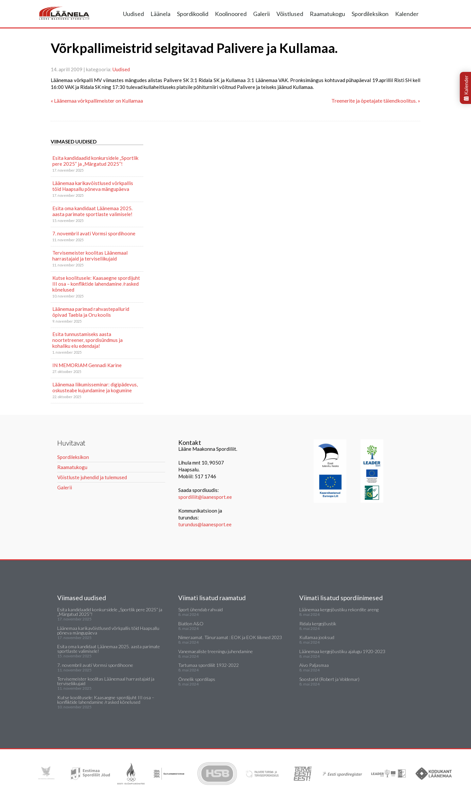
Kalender (407, 13)
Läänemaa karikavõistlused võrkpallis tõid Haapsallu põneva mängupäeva (92, 186)
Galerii (261, 13)
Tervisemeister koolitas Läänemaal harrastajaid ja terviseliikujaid (90, 256)
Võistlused (289, 13)
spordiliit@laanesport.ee (205, 497)
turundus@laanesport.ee (205, 524)
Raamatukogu (327, 13)
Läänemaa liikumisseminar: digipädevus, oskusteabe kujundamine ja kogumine (95, 387)
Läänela (160, 13)
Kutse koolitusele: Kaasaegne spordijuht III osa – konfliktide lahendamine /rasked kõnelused (96, 284)
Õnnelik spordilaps (196, 679)
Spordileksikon (370, 13)
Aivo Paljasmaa (314, 665)
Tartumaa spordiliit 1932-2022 (208, 665)
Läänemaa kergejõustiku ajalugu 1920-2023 (342, 651)
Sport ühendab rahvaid (200, 609)
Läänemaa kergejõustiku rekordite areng (338, 609)
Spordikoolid (192, 13)
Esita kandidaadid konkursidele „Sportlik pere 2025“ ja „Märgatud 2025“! (95, 161)
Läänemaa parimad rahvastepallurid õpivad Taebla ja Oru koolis (90, 312)
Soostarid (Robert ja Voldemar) (329, 679)
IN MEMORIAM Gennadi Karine (87, 365)
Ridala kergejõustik (317, 623)
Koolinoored (231, 13)
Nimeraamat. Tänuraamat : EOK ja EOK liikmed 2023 (230, 637)
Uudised (133, 13)
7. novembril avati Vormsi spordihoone (93, 233)
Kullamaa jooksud (316, 637)
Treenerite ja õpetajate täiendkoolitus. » (375, 100)
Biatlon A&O (190, 623)
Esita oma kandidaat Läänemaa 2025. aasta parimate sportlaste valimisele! (92, 211)
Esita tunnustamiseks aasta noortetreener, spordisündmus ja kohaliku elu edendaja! (87, 340)
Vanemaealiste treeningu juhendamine (215, 651)
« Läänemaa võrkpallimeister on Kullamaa (97, 100)
